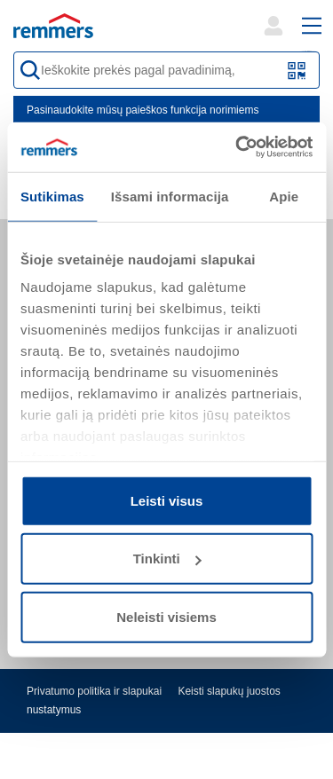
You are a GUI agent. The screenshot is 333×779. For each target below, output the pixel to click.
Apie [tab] (283, 195)
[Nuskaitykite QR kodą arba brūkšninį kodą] (297, 70)
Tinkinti (167, 558)
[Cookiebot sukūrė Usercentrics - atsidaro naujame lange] (237, 147)
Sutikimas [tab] (52, 195)
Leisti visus (167, 500)
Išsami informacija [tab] (170, 195)
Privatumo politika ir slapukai (94, 691)
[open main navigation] (312, 25)
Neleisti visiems (166, 616)
